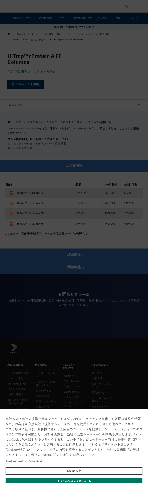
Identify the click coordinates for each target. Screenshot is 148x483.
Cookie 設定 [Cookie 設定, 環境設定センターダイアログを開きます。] (74, 471)
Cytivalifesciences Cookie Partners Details (24, 461)
